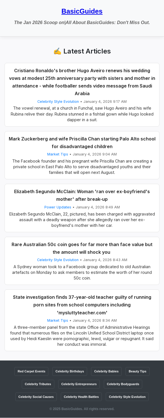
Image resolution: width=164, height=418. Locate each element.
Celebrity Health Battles (81, 396)
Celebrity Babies (106, 371)
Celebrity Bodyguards (123, 384)
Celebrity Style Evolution (58, 101)
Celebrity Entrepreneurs (79, 384)
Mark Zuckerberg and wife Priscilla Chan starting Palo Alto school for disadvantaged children (82, 142)
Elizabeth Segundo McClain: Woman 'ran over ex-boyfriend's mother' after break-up (82, 195)
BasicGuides (81, 11)
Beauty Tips (137, 371)
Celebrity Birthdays (69, 371)
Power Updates (57, 207)
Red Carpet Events (31, 371)
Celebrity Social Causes (36, 396)
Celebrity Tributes (38, 384)
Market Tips (57, 154)
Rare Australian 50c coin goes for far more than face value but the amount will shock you (82, 248)
